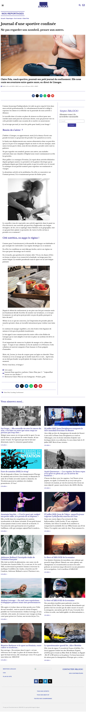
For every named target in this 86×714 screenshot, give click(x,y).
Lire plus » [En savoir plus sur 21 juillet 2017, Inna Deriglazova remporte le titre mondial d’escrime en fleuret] (47, 445)
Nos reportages (13, 13)
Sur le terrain (18, 18)
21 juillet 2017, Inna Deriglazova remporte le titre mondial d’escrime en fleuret (63, 429)
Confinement (19, 392)
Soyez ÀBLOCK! (69, 110)
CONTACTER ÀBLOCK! (73, 669)
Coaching (13, 392)
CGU (4, 674)
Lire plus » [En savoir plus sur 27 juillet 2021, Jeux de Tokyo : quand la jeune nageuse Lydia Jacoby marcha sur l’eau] (47, 531)
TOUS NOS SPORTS (43, 693)
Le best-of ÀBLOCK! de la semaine (59, 600)
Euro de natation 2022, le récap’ (15, 472)
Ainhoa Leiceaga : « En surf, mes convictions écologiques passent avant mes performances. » (21, 602)
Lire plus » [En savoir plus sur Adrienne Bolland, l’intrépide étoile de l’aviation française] (4, 574)
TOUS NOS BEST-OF (43, 697)
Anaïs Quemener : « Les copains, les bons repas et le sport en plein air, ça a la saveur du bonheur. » (64, 474)
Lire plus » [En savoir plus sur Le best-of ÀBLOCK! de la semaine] (47, 615)
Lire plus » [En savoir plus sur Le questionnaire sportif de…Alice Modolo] (47, 660)
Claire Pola (26, 18)
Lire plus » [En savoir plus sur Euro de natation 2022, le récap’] (4, 486)
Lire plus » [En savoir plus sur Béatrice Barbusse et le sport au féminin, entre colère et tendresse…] (4, 660)
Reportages (9, 18)
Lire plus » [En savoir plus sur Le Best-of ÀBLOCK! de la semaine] (47, 572)
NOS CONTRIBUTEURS (76, 673)
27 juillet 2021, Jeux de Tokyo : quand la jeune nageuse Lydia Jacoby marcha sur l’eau (64, 515)
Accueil (3, 18)
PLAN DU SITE (7, 677)
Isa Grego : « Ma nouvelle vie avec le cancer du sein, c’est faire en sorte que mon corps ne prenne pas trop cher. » (21, 430)
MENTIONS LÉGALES (9, 670)
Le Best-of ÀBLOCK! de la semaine (59, 557)
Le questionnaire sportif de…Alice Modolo (62, 646)
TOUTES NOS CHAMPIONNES (43, 701)
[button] (2, 5)
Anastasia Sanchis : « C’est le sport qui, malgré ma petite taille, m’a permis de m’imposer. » (20, 515)
